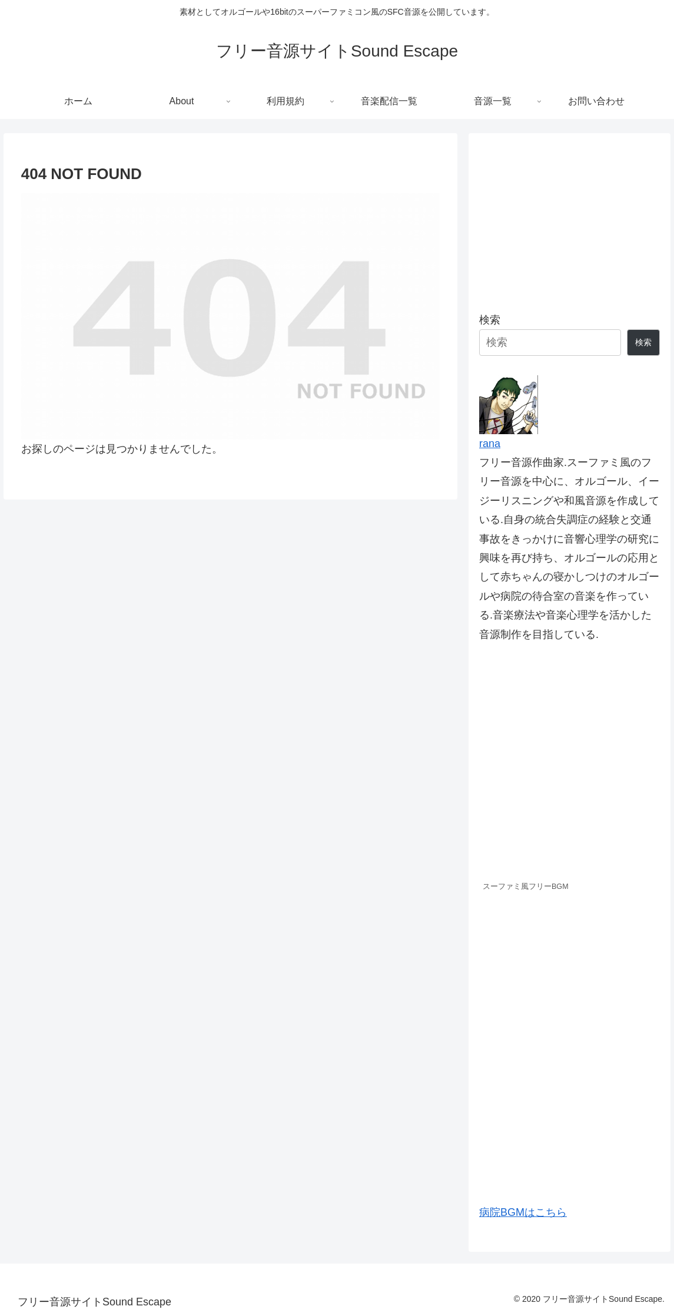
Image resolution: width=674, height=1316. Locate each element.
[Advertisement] (569, 218)
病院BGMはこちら (523, 1212)
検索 (489, 320)
